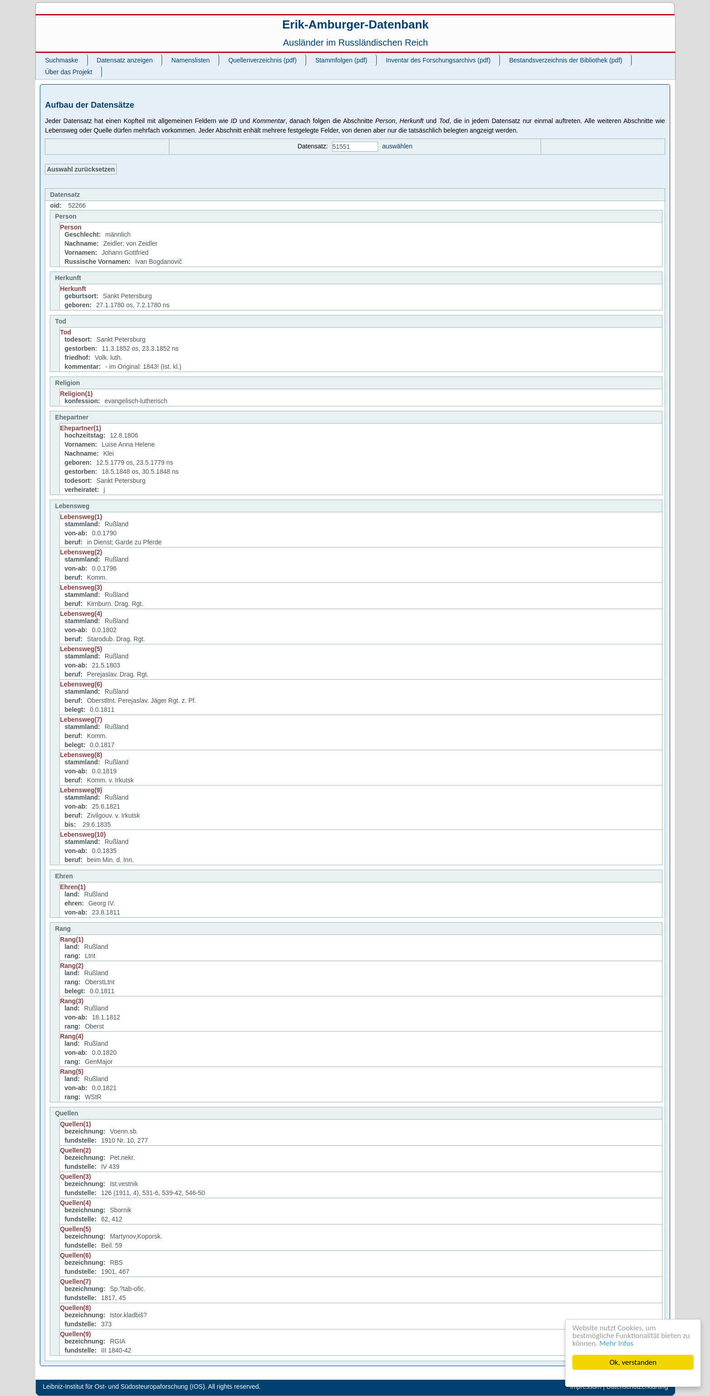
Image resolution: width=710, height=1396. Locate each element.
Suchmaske (61, 60)
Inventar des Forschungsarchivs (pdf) (438, 60)
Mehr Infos (616, 1343)
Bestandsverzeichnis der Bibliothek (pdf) (565, 60)
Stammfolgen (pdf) (341, 60)
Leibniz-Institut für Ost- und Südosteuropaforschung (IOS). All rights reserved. (151, 1386)
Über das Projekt (68, 72)
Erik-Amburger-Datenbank (355, 24)
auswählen (397, 146)
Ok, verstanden (633, 1362)
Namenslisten (190, 60)
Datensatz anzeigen (125, 60)
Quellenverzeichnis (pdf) (262, 60)
